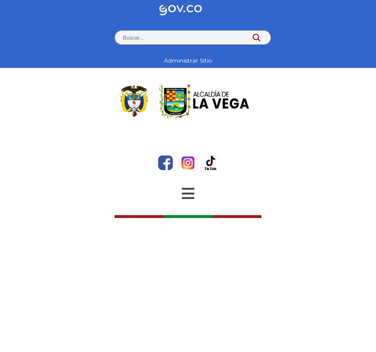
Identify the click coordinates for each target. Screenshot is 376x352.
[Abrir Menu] (188, 193)
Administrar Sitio (188, 60)
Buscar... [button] (133, 38)
